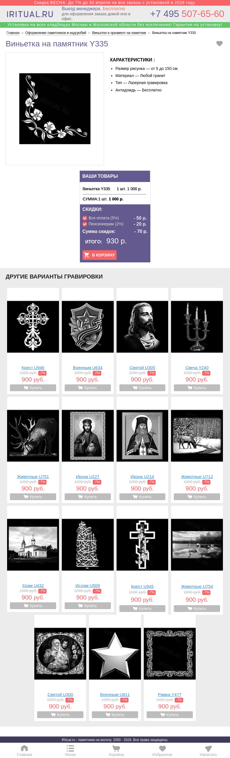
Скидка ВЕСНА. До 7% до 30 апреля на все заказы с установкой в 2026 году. (115, 2)
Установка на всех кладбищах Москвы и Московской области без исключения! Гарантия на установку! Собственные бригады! (115, 26)
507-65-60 (187, 13)
